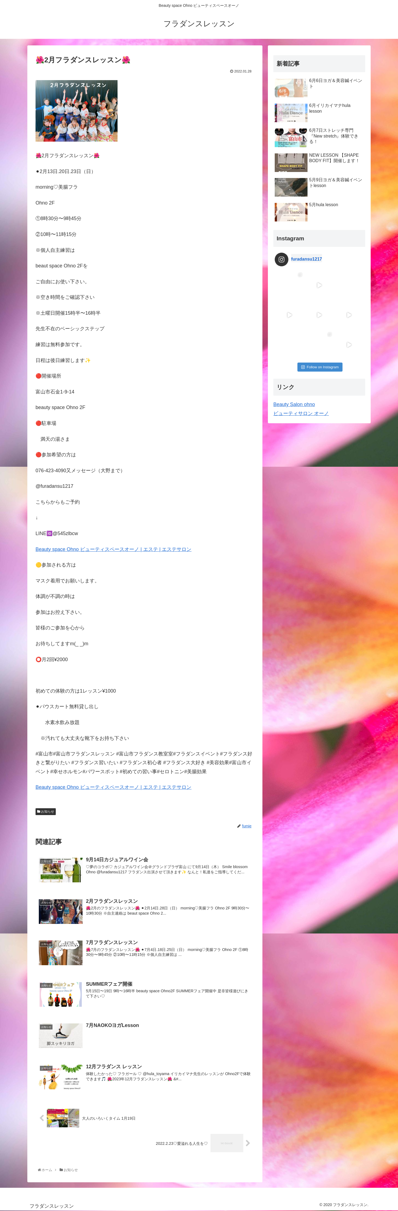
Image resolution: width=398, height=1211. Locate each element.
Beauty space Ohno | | (113, 549)
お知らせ (45, 811)
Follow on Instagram (320, 367)
